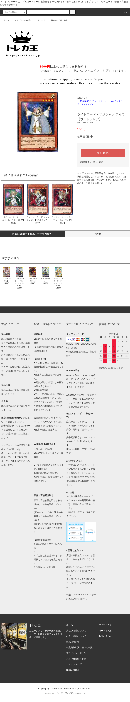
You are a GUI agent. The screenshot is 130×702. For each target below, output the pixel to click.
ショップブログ (74, 664)
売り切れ (103, 153)
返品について (72, 642)
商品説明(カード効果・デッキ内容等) (32, 234)
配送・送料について (76, 636)
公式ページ (82, 512)
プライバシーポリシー (77, 653)
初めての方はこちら (57, 20)
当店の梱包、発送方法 (46, 429)
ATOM (76, 670)
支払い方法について (76, 630)
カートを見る (105, 630)
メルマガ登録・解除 (76, 658)
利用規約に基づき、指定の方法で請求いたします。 (80, 504)
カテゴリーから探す (21, 20)
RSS (68, 670)
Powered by (64, 694)
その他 (97, 234)
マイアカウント (106, 625)
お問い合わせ (105, 636)
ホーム (6, 20)
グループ (39, 20)
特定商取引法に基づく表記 (91, 162)
